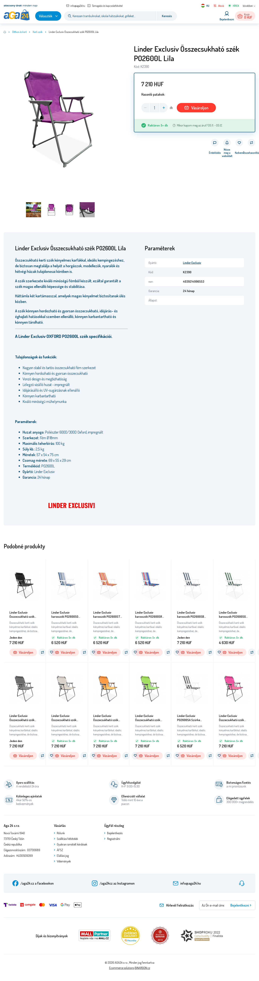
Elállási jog (63, 856)
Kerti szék (38, 31)
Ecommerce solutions (121, 968)
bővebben (248, 5)
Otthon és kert (19, 31)
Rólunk (61, 833)
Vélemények (64, 861)
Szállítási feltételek (67, 839)
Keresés (167, 16)
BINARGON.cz (142, 968)
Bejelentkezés (115, 833)
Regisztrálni (113, 839)
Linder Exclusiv (192, 263)
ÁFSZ (60, 850)
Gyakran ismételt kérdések (72, 844)
